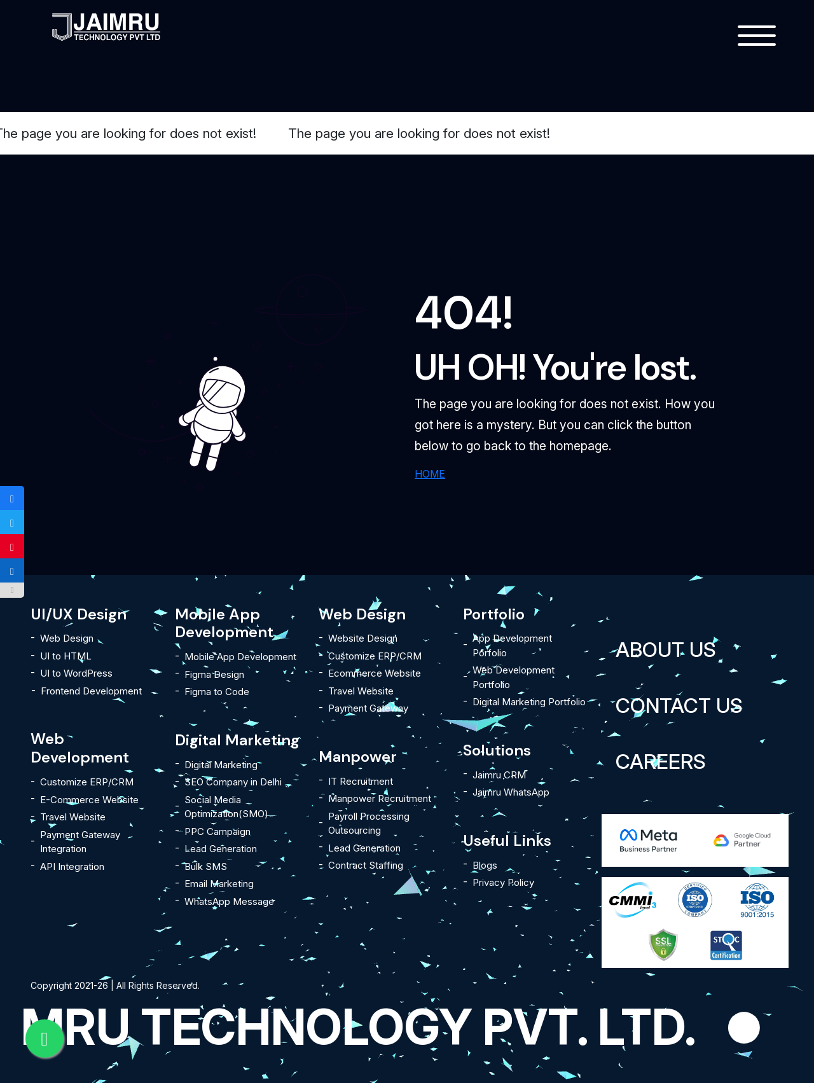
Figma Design (214, 674)
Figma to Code (216, 692)
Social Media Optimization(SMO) (226, 807)
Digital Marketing (221, 765)
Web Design (66, 638)
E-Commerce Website (89, 800)
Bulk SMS (205, 866)
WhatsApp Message (229, 901)
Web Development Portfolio (514, 677)
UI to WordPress (76, 673)
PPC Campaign (217, 831)
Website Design (362, 638)
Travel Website (73, 817)
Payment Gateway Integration (80, 842)
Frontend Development (91, 691)
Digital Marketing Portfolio (529, 702)
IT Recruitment (360, 781)
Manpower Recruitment (379, 798)
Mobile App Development (240, 657)
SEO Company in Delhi (233, 782)
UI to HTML (66, 656)
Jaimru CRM (499, 775)
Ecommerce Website (374, 673)
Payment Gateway (368, 708)
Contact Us (679, 705)
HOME (430, 473)
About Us (666, 649)
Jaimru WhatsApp (511, 792)
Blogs (485, 865)
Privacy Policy (503, 882)
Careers (661, 761)
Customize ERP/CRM (87, 782)
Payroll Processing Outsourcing (369, 823)
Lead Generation (220, 849)
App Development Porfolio (512, 645)
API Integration (72, 866)
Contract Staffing (365, 865)
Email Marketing (219, 884)
